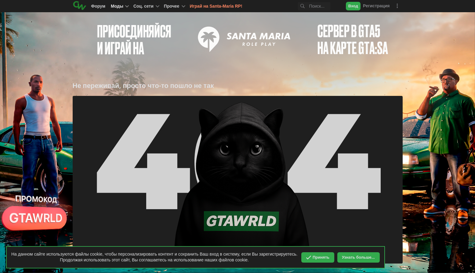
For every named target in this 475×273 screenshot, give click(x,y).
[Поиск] (306, 6)
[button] (146, 6)
